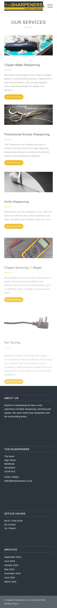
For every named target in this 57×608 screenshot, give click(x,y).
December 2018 (12, 573)
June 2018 (9, 577)
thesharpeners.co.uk (22, 600)
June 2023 (9, 561)
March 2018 (10, 581)
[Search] (41, 6)
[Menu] (48, 6)
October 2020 (11, 565)
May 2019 (9, 569)
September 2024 (12, 557)
